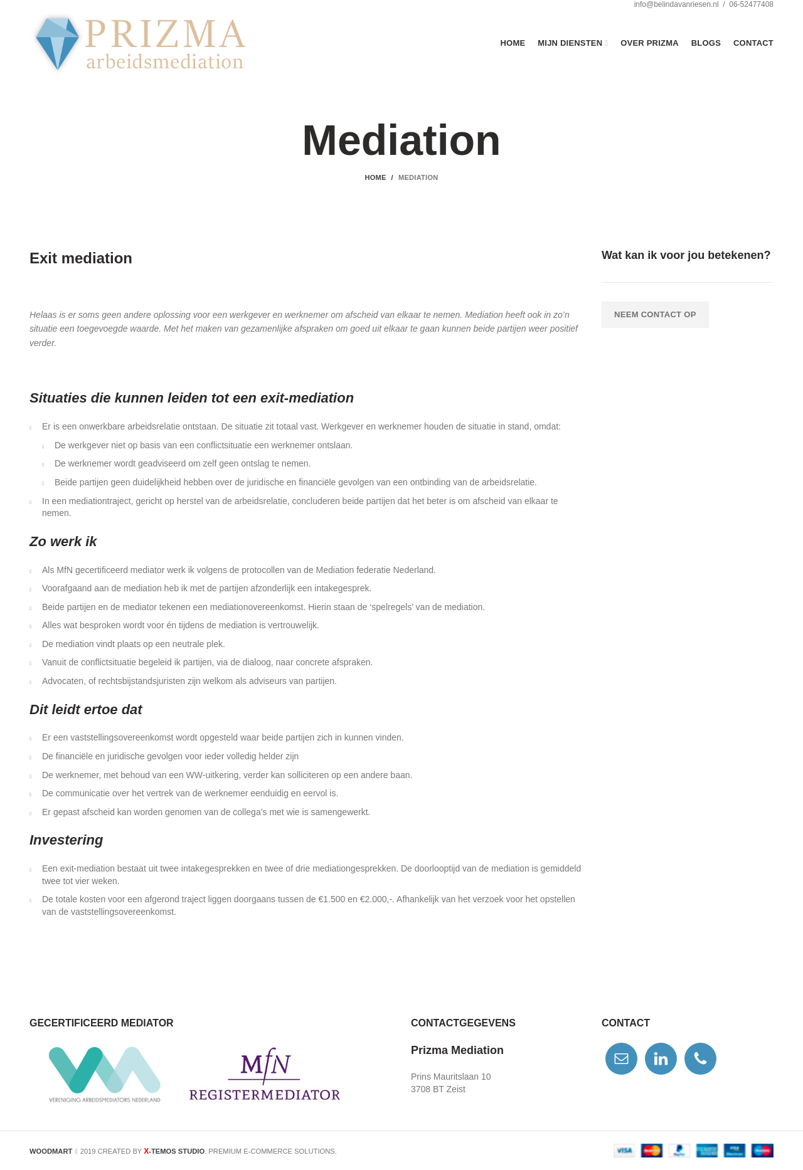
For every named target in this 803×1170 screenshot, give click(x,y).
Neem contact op (655, 314)
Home (375, 177)
